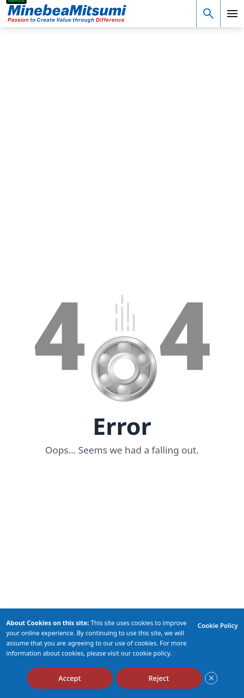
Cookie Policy (218, 625)
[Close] (211, 678)
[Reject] (159, 678)
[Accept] (70, 678)
